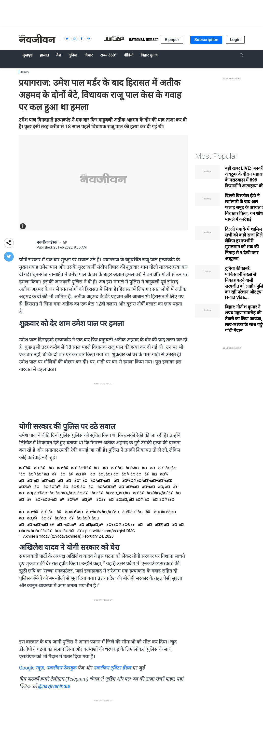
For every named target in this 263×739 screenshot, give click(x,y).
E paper (172, 40)
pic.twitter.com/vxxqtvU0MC (110, 531)
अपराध (24, 72)
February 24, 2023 (97, 536)
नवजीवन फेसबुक (61, 668)
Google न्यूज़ (31, 668)
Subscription (206, 40)
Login (235, 40)
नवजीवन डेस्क (47, 242)
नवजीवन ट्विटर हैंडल (112, 668)
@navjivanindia (54, 686)
